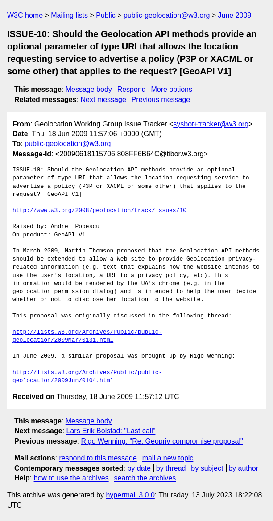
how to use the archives (71, 478)
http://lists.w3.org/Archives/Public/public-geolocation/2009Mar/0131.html (87, 336)
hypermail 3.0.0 (130, 495)
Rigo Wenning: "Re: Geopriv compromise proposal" (162, 441)
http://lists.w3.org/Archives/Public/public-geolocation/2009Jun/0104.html (87, 377)
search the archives (145, 478)
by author (243, 468)
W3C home (25, 15)
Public (106, 15)
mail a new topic (168, 458)
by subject (207, 468)
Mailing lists (69, 15)
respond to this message (97, 458)
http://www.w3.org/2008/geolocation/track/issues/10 (99, 211)
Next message (103, 99)
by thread (171, 468)
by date (138, 468)
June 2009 (235, 15)
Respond (131, 89)
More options (172, 89)
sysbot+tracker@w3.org (210, 124)
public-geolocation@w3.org (167, 15)
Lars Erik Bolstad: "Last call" (111, 431)
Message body (89, 89)
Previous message (161, 99)
